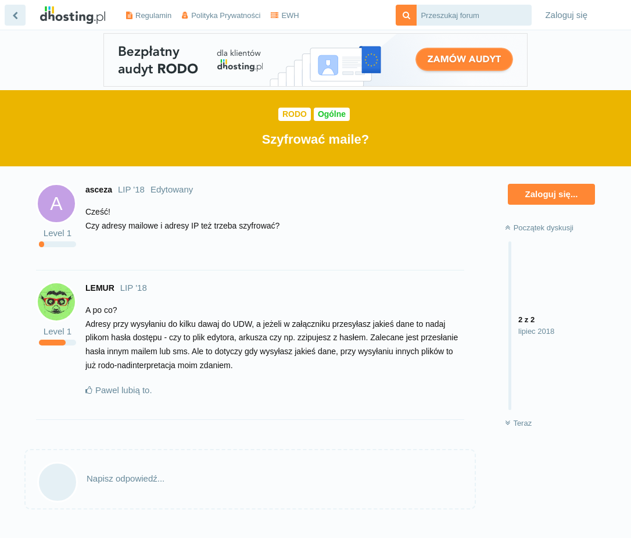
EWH (290, 15)
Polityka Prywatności (225, 15)
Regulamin (153, 15)
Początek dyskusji (539, 227)
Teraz (518, 423)
